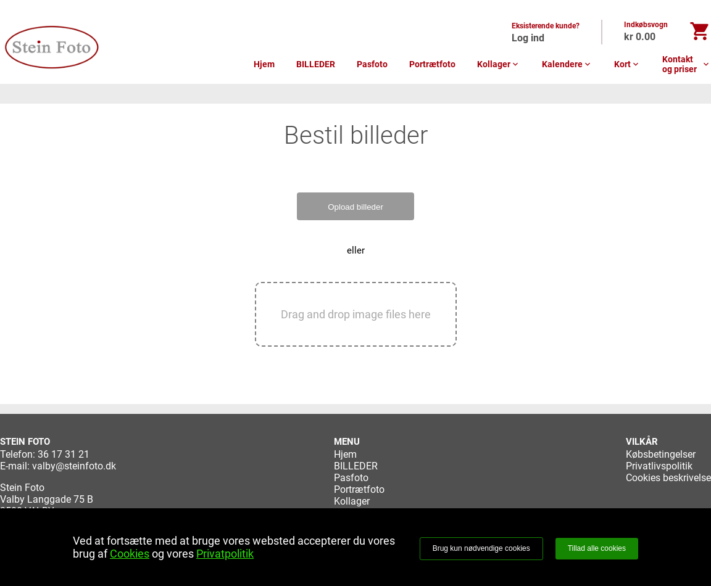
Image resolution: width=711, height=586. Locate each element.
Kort (627, 64)
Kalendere (567, 64)
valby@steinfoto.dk (74, 466)
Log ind (528, 38)
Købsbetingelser (661, 454)
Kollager (498, 64)
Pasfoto (372, 64)
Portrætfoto (432, 64)
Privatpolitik (225, 553)
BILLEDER (315, 64)
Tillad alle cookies (597, 548)
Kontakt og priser (686, 64)
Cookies (129, 553)
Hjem (264, 64)
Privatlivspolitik (659, 466)
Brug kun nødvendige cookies (481, 548)
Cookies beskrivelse (668, 478)
